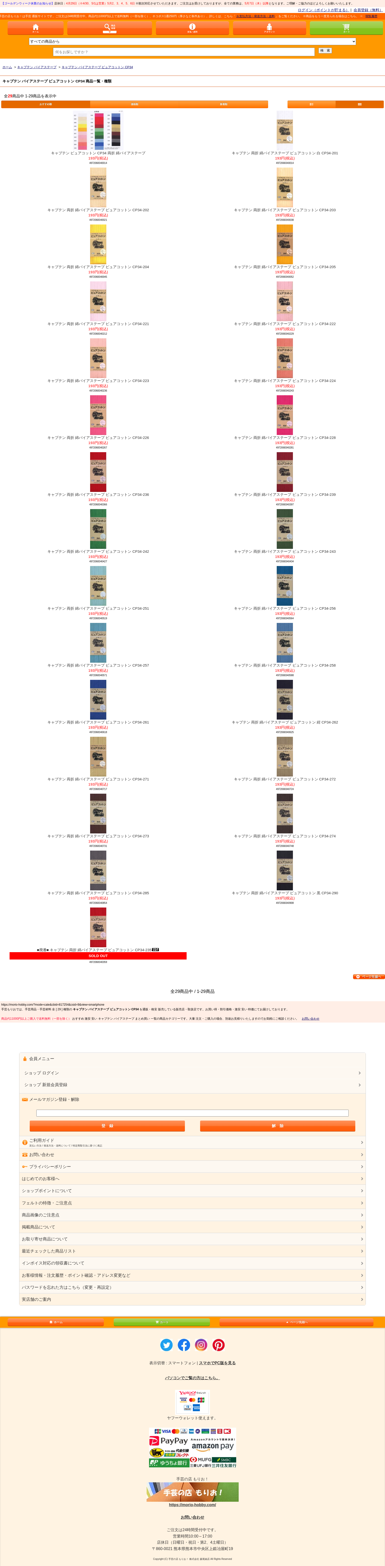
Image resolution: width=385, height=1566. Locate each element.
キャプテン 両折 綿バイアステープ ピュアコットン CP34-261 (98, 722)
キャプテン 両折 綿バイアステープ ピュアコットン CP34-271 (98, 779)
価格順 (134, 104)
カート (162, 1322)
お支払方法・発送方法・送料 (259, 16)
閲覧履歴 (375, 16)
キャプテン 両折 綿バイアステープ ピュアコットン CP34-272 (285, 779)
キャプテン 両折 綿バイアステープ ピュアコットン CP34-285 (98, 893)
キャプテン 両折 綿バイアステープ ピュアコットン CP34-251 (98, 608)
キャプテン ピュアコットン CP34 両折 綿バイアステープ (98, 153)
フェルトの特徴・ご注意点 (47, 1203)
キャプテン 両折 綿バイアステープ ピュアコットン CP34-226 (98, 437)
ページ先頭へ (296, 1322)
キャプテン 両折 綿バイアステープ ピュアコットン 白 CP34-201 (285, 153)
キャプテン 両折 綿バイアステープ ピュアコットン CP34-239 (285, 494)
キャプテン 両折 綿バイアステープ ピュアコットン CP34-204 (98, 267)
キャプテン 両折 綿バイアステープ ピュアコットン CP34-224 (285, 381)
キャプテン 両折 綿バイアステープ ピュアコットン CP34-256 (285, 608)
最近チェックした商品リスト (49, 1251)
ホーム (56, 1322)
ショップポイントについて (47, 1190)
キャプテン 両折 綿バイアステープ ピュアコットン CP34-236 (98, 494)
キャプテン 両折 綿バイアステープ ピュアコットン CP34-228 (285, 437)
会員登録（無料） (368, 10)
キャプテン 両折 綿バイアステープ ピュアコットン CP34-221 (98, 324)
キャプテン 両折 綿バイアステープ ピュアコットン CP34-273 (98, 836)
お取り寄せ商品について (45, 1239)
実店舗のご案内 (36, 1299)
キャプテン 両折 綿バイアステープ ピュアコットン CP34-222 (285, 324)
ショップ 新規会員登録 (45, 1084)
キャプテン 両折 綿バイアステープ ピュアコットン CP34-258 (285, 665)
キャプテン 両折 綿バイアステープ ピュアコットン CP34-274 (285, 836)
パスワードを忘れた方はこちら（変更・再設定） (68, 1287)
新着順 (223, 104)
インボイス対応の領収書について (53, 1263)
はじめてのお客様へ (40, 1178)
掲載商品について (38, 1227)
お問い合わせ (310, 1018)
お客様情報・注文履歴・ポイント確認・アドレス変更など (76, 1275)
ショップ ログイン (41, 1073)
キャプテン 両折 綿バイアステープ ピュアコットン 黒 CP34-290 (285, 893)
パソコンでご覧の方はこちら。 (192, 1378)
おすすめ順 (46, 104)
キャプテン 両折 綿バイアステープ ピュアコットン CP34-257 (98, 665)
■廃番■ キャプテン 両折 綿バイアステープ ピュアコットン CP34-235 (98, 950)
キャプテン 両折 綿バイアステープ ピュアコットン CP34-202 (98, 210)
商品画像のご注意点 (40, 1215)
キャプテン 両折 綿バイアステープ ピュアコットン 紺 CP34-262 (285, 722)
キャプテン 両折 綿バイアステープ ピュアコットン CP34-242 (98, 551)
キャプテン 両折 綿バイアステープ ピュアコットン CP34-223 (98, 381)
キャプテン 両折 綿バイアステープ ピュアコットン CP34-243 (285, 551)
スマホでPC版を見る (217, 1363)
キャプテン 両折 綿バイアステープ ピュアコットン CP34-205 (285, 267)
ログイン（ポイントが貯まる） (323, 10)
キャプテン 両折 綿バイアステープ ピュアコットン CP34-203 (285, 210)
